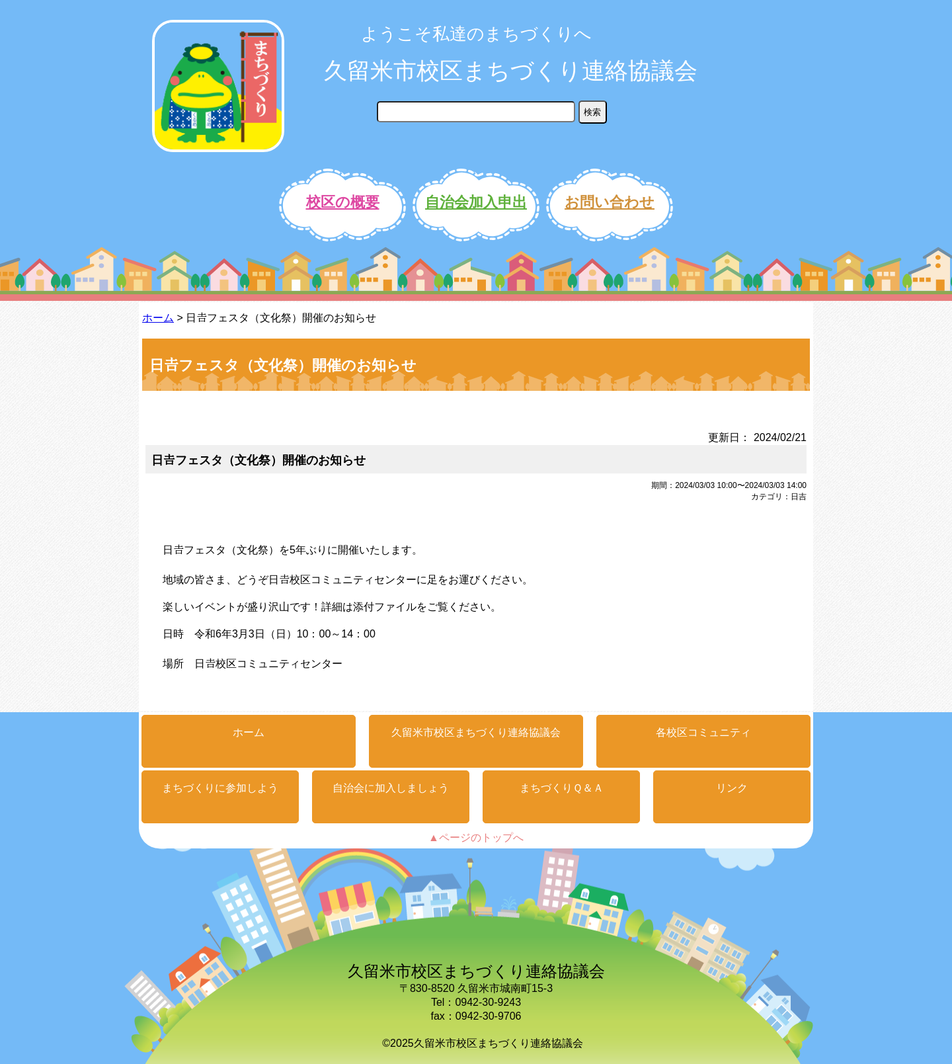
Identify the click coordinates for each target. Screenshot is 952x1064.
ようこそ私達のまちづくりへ (476, 33)
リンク (732, 788)
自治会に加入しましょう (391, 788)
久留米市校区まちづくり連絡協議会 (510, 70)
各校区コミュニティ (703, 732)
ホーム (158, 317)
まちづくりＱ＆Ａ (562, 788)
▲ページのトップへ (476, 837)
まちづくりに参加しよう (220, 788)
